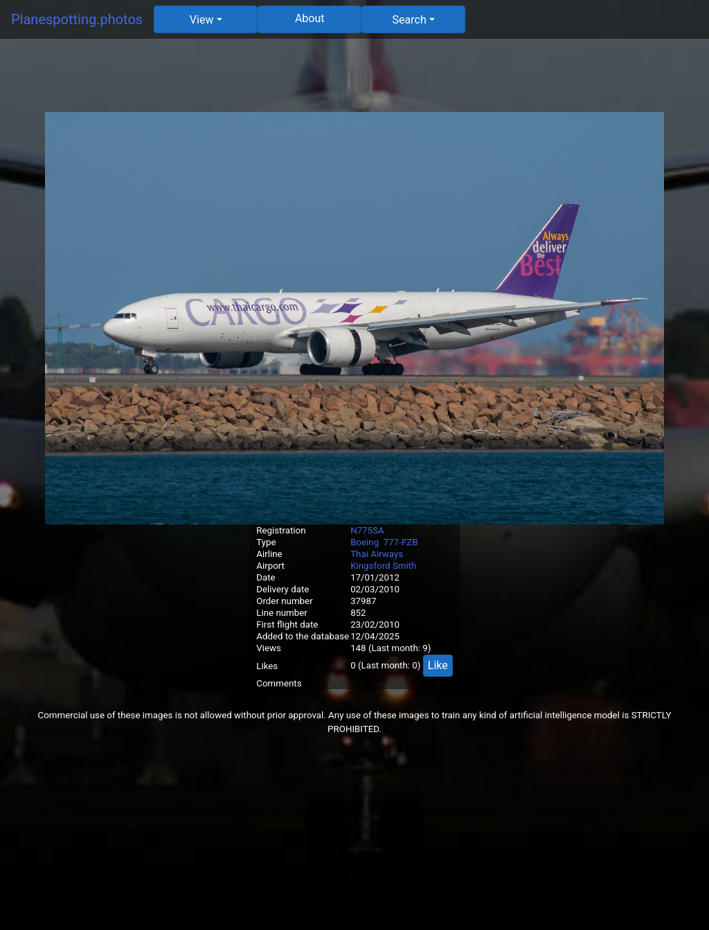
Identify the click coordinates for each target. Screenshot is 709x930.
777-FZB (401, 542)
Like (438, 665)
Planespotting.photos (77, 19)
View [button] (202, 19)
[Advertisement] (354, 81)
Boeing (364, 542)
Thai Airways (376, 554)
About (310, 18)
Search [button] (410, 19)
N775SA (367, 530)
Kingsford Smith (383, 565)
